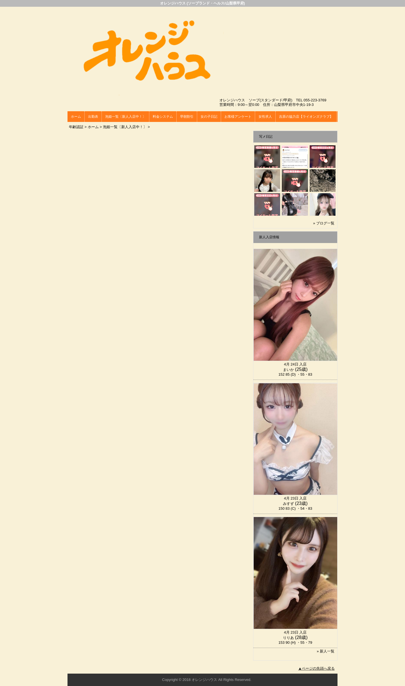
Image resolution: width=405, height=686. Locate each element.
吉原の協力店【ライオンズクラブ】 (306, 117)
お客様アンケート (237, 117)
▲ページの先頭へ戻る (316, 668)
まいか (288, 370)
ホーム (76, 117)
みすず (288, 504)
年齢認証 (76, 127)
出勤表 (93, 117)
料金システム (163, 117)
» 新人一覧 (325, 651)
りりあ (288, 638)
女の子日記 (209, 117)
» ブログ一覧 (323, 223)
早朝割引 (187, 117)
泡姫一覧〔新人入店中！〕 (125, 117)
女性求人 (265, 117)
